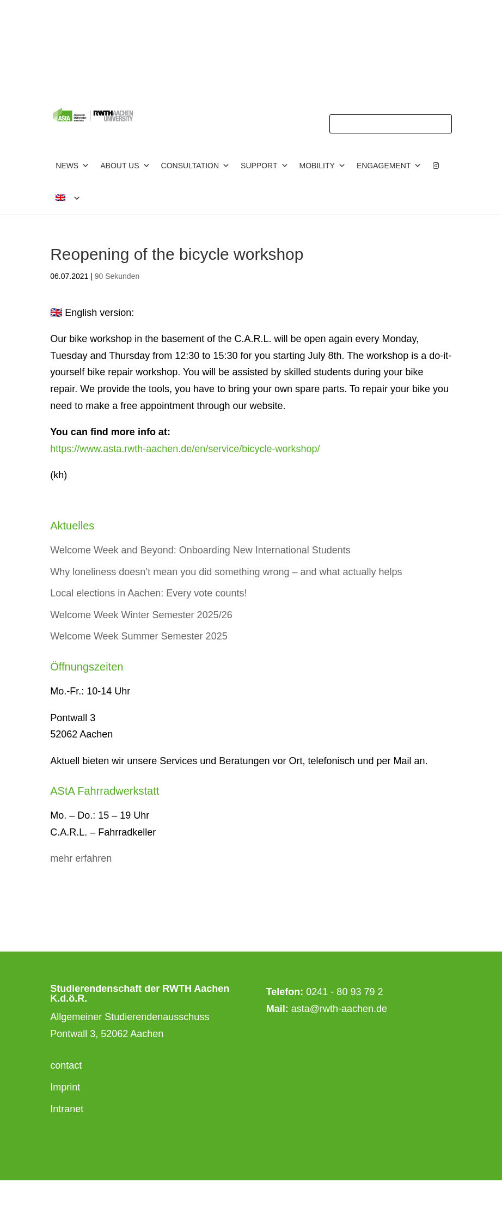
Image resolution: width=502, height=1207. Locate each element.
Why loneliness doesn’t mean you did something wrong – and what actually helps (226, 571)
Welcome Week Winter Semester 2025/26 (141, 614)
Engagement (389, 165)
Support (264, 165)
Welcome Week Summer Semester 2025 (138, 636)
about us (125, 165)
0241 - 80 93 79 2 (344, 991)
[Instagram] (436, 165)
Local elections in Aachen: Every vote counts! (148, 593)
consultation (195, 165)
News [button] (72, 165)
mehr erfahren (81, 858)
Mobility (322, 165)
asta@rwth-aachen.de (339, 1008)
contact (66, 1065)
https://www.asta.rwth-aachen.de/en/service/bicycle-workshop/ (185, 448)
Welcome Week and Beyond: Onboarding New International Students (200, 550)
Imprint (65, 1087)
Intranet (66, 1109)
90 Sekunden (117, 276)
